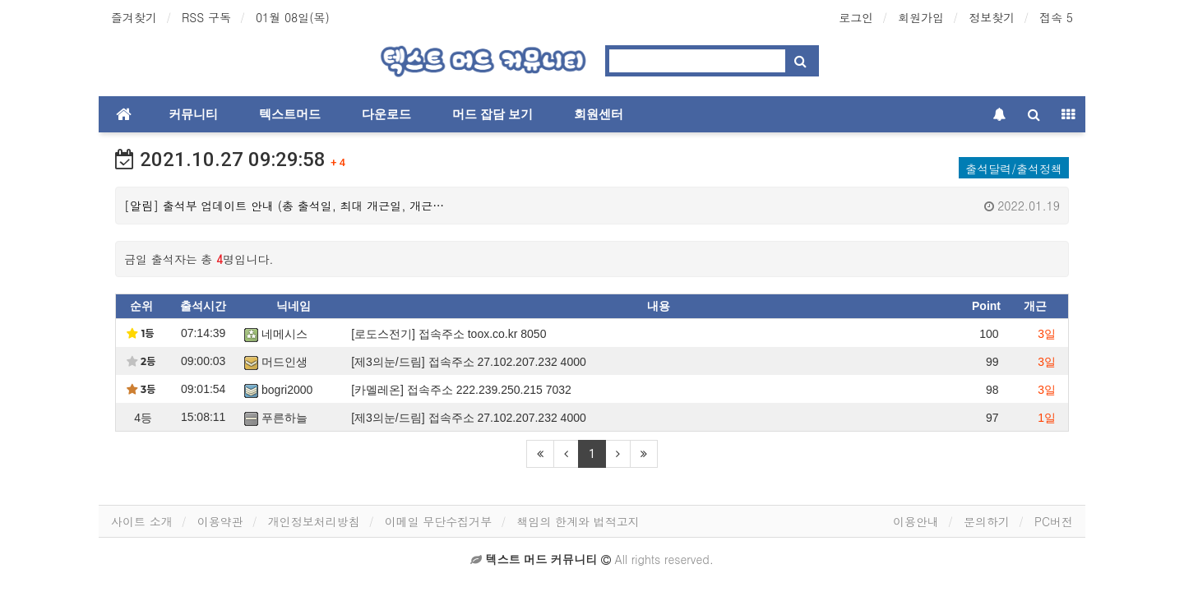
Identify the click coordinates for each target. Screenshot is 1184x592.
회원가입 (921, 17)
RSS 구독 (206, 17)
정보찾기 (992, 17)
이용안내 (916, 521)
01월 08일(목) (293, 17)
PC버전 (1053, 521)
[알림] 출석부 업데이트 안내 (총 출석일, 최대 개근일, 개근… (592, 205)
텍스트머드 (290, 114)
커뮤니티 (193, 114)
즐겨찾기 (134, 17)
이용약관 (220, 521)
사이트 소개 (142, 521)
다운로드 (386, 114)
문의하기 (987, 521)
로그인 (856, 17)
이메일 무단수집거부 (439, 521)
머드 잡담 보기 (492, 114)
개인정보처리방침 (314, 521)
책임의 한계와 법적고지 (577, 521)
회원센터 (598, 114)
